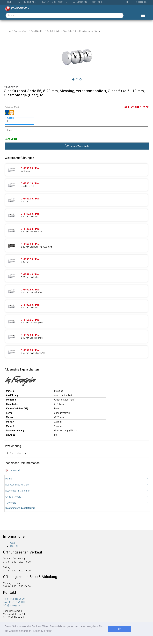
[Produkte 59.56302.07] (76, 245)
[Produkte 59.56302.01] (76, 200)
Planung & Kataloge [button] (54, 2)
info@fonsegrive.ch (13, 605)
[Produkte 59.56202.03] (76, 185)
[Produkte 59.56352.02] (76, 276)
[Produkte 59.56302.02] (76, 215)
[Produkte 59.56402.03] (76, 321)
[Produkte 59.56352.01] (76, 261)
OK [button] (119, 629)
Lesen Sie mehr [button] (42, 630)
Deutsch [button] (141, 2)
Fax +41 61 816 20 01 (14, 602)
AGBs (12, 543)
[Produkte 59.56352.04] (76, 291)
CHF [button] (128, 2)
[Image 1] (77, 79)
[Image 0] (73, 79)
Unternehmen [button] (26, 2)
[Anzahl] (19, 121)
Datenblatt (15, 470)
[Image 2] (80, 79)
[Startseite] (16, 9)
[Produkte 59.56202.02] (76, 170)
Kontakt (97, 2)
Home (9, 2)
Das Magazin (79, 2)
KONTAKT (15, 546)
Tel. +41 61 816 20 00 (14, 599)
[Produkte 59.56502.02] (76, 352)
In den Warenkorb (77, 145)
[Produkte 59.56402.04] (76, 336)
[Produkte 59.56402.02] (76, 306)
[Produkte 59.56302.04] (76, 230)
